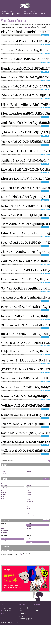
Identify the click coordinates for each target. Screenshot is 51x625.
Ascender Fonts (14, 227)
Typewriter (3, 492)
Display (3, 484)
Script (3, 496)
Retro (28, 503)
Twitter (37, 607)
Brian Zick (14, 218)
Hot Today (3, 471)
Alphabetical (29, 537)
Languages (29, 470)
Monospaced (4, 485)
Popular (13, 14)
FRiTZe (13, 62)
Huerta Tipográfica (15, 126)
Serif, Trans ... (29, 496)
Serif (3, 498)
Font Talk (46, 13)
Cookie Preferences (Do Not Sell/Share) (26, 619)
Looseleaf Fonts (16, 390)
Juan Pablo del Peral (16, 89)
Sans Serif (3, 489)
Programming (4, 487)
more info (23, 554)
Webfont (3, 526)
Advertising (21, 612)
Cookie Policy (22, 616)
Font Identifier (39, 13)
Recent (7, 14)
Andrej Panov (15, 71)
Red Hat (16, 172)
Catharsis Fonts (16, 53)
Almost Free (4, 475)
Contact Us (21, 610)
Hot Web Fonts (4, 473)
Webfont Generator (29, 13)
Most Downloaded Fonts (8, 608)
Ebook (2, 528)
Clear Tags (46, 479)
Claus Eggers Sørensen (19, 35)
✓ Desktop (3, 525)
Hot (2, 14)
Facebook (38, 608)
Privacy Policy (22, 615)
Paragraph (29, 487)
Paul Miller (14, 319)
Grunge (3, 494)
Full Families (30, 532)
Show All (3, 537)
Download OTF (45, 44)
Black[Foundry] (15, 337)
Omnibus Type (14, 300)
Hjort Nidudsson (15, 264)
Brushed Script (30, 489)
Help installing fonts (23, 608)
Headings (29, 485)
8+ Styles (29, 528)
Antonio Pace (13, 436)
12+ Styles (29, 530)
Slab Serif (3, 491)
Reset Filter (46, 520)
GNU (15, 190)
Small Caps (29, 510)
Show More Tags (30, 515)
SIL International (18, 163)
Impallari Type (18, 107)
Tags (18, 14)
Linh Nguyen (16, 372)
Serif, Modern (29, 492)
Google (14, 209)
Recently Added (4, 468)
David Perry (14, 154)
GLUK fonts (14, 363)
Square (28, 497)
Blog (37, 610)
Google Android (16, 80)
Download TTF (45, 35)
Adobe (16, 44)
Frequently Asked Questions (25, 607)
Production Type (15, 245)
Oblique (28, 508)
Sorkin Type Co (17, 116)
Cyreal (12, 200)
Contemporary (30, 501)
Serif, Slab (29, 494)
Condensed (29, 499)
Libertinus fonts (16, 282)
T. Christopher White (16, 354)
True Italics (29, 511)
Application (4, 530)
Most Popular (4, 470)
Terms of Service (22, 613)
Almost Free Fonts (7, 610)
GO (11, 291)
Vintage (28, 504)
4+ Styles (29, 526)
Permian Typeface (17, 310)
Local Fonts (17, 273)
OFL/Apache (4, 532)
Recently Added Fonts (7, 607)
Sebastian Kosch (16, 98)
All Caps (28, 506)
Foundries (29, 471)
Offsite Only (3, 540)
